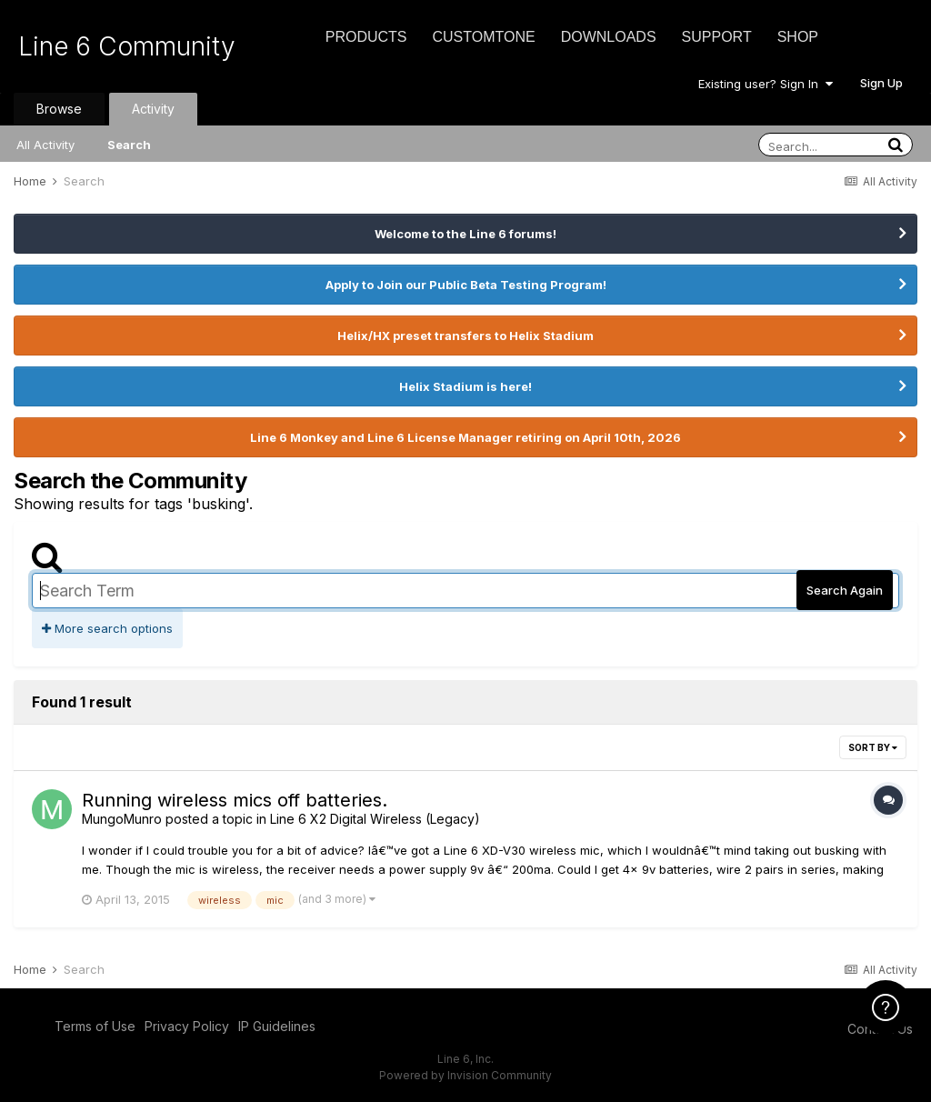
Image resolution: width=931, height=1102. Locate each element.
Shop (797, 37)
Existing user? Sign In (765, 83)
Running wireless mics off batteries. (234, 800)
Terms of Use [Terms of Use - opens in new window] (95, 1026)
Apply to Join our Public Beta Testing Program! (465, 284)
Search (129, 144)
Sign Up (881, 82)
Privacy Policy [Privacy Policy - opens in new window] (187, 1026)
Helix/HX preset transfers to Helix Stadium (465, 335)
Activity (153, 108)
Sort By (872, 747)
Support (717, 37)
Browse (59, 108)
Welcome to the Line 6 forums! (465, 233)
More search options (107, 628)
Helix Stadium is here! (465, 386)
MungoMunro (122, 818)
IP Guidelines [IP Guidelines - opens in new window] (276, 1026)
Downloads (608, 37)
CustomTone (483, 37)
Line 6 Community (126, 46)
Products (366, 37)
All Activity (45, 144)
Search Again (844, 590)
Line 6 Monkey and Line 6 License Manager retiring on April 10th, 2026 (465, 437)
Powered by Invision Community (465, 1075)
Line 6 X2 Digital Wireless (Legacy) (375, 818)
